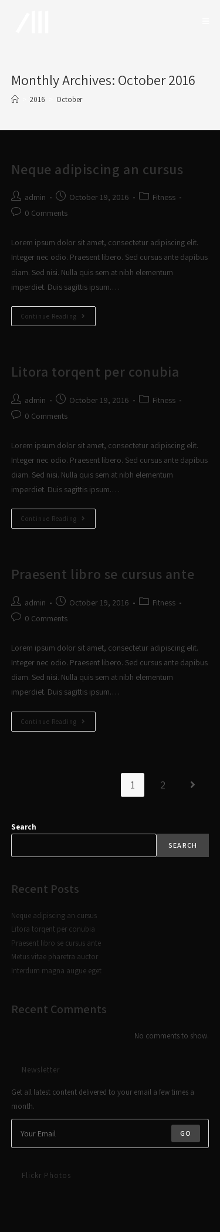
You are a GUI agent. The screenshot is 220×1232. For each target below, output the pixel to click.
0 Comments (46, 213)
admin (35, 197)
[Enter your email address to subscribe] (110, 1133)
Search (23, 827)
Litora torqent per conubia (95, 371)
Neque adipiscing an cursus (97, 169)
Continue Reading (58, 318)
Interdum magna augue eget (56, 971)
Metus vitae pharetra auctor (54, 957)
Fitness (164, 197)
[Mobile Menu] (205, 21)
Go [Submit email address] (185, 1133)
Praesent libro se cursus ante (102, 573)
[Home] (15, 99)
